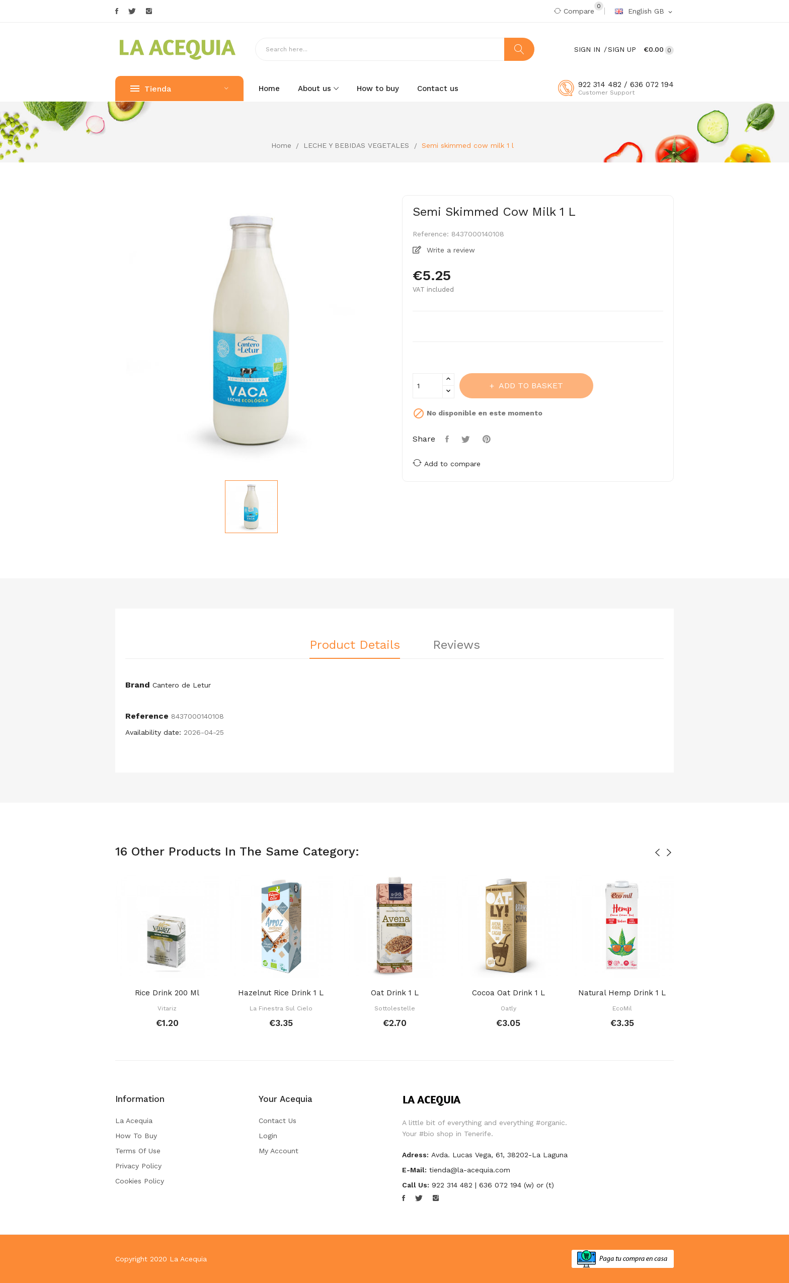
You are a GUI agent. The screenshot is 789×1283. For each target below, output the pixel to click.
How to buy (136, 1136)
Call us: (415, 1185)
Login (268, 1136)
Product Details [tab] (354, 645)
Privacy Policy (138, 1166)
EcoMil (622, 1008)
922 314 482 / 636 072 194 (626, 84)
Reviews (456, 645)
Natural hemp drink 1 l (622, 992)
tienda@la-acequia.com (469, 1170)
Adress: (415, 1155)
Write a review (449, 250)
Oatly (508, 1008)
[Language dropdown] (644, 12)
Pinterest (488, 439)
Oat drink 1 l (395, 992)
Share (448, 439)
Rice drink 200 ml (167, 992)
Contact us (277, 1121)
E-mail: (414, 1170)
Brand (137, 685)
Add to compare (447, 463)
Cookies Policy (139, 1181)
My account (278, 1151)
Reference (147, 716)
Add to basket (530, 385)
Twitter (132, 11)
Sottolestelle (394, 1008)
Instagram (149, 11)
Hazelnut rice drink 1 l (281, 992)
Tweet (467, 439)
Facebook (116, 11)
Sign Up (622, 49)
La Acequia (133, 1121)
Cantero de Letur (181, 685)
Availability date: (153, 732)
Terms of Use (138, 1151)
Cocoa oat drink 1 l (508, 992)
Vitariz (167, 1008)
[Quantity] (428, 385)
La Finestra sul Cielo (281, 1008)
